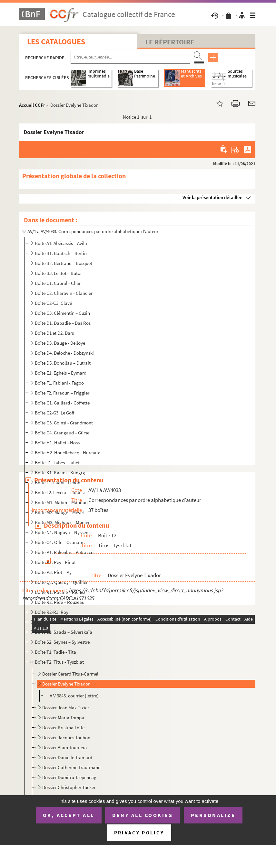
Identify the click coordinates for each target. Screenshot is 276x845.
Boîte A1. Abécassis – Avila (61, 243)
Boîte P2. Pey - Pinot (55, 562)
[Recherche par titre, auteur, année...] (130, 57)
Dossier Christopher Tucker (68, 787)
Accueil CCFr (32, 105)
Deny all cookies (142, 815)
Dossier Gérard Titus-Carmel (70, 674)
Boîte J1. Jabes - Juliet (57, 462)
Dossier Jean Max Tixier (65, 707)
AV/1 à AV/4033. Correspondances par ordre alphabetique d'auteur (92, 231)
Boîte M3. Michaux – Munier (62, 522)
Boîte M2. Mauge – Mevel (59, 512)
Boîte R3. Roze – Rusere (58, 622)
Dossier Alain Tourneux (65, 747)
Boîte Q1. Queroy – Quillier (61, 582)
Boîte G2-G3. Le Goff (54, 413)
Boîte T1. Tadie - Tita (55, 652)
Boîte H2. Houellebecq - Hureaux (67, 453)
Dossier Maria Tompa (63, 717)
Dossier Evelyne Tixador (66, 684)
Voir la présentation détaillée (212, 197)
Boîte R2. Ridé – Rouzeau (59, 602)
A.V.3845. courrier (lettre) (74, 696)
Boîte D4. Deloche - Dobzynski (64, 353)
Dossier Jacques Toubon (66, 737)
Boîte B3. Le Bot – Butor (58, 273)
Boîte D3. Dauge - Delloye (60, 343)
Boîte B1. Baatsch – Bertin (61, 253)
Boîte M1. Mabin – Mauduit (61, 502)
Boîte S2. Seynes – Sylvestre (62, 642)
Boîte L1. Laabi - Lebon (57, 482)
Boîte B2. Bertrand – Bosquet (63, 263)
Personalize (213, 815)
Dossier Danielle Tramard (67, 757)
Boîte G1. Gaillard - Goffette (62, 403)
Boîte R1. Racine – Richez (60, 592)
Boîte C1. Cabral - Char (58, 283)
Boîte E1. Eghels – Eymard (60, 373)
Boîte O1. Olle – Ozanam (59, 542)
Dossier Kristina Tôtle (63, 727)
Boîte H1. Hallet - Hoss (57, 443)
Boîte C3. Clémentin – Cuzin (62, 313)
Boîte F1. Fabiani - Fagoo (59, 383)
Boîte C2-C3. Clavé (53, 303)
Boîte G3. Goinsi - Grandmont (64, 423)
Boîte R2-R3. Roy (51, 612)
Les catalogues (56, 42)
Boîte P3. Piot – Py (53, 572)
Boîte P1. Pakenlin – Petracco (64, 552)
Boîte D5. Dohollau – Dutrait (63, 363)
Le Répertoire (169, 41)
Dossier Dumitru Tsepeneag (69, 777)
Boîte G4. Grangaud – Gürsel (63, 433)
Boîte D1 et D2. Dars (54, 333)
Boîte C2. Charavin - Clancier (64, 293)
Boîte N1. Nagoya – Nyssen (61, 532)
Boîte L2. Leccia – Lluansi (60, 492)
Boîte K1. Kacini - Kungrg (60, 472)
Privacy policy (139, 833)
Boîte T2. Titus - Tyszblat (59, 662)
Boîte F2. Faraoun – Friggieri (63, 393)
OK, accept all (68, 815)
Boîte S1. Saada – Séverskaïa (63, 632)
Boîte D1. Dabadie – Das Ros (63, 323)
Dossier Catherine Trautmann (71, 767)
